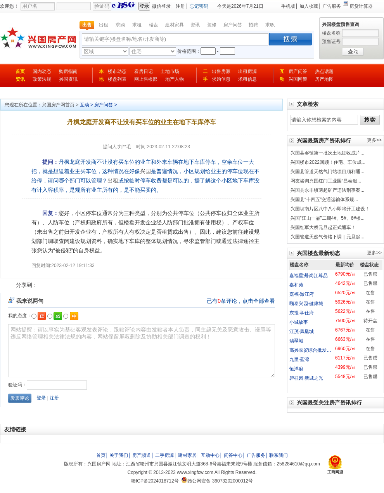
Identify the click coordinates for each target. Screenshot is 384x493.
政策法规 (42, 79)
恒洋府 (296, 368)
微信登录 (161, 6)
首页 (20, 71)
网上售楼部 (145, 79)
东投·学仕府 (301, 313)
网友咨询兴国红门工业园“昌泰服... (326, 181)
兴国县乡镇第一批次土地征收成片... (327, 153)
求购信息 (221, 79)
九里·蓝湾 (299, 359)
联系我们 (278, 455)
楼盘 (153, 25)
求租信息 (247, 79)
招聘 (253, 25)
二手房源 (164, 455)
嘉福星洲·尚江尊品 (308, 275)
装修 (211, 25)
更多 (371, 140)
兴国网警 (298, 79)
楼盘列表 (117, 79)
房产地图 (324, 79)
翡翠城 (296, 341)
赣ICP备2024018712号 (155, 481)
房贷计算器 (361, 6)
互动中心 (210, 455)
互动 (84, 105)
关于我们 (118, 455)
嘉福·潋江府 (301, 294)
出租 (103, 25)
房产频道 (141, 455)
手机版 (288, 6)
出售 (87, 25)
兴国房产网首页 (58, 105)
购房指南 (68, 71)
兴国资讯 (68, 79)
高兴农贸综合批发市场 (312, 350)
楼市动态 (117, 71)
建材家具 (174, 25)
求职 (270, 25)
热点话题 (324, 71)
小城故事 (298, 322)
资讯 (195, 25)
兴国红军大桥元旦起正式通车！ (323, 227)
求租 (137, 25)
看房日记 (143, 71)
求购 (120, 25)
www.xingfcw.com (195, 472)
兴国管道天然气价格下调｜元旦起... (327, 237)
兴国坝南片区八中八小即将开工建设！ (330, 209)
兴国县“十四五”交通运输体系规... (324, 199)
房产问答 (232, 25)
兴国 (145, 171)
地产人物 (174, 79)
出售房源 (221, 71)
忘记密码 (199, 6)
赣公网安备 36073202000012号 (217, 481)
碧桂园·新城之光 (306, 378)
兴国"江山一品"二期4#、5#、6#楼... (328, 218)
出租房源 (247, 71)
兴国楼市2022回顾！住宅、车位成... (328, 162)
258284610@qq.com (298, 464)
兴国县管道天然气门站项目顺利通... (327, 171)
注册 (180, 6)
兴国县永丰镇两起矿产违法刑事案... (327, 190)
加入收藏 (308, 6)
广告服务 (331, 6)
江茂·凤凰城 (301, 331)
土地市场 (170, 71)
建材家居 (187, 455)
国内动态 (42, 71)
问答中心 (233, 455)
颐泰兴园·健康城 (306, 303)
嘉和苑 (296, 285)
